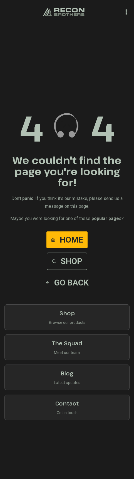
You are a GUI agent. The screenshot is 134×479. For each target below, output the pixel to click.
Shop (67, 261)
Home (67, 240)
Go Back (67, 282)
